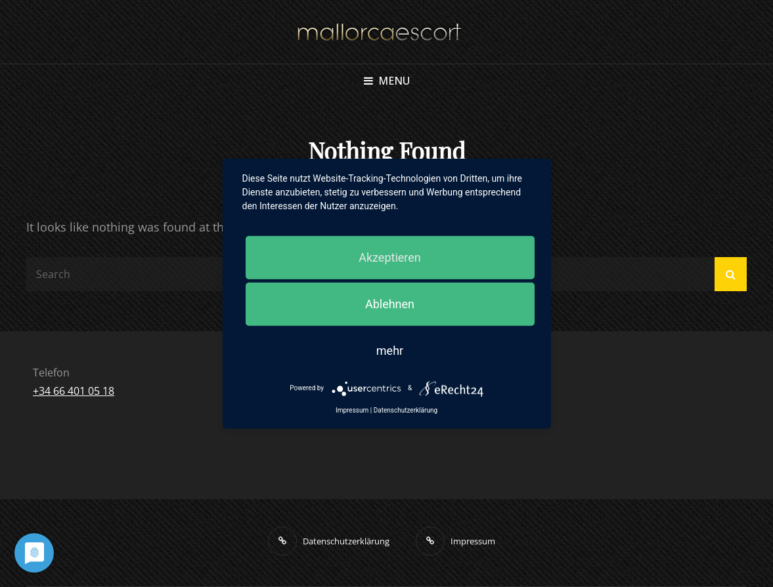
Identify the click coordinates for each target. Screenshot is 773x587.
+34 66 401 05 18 (73, 391)
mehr (389, 350)
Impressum (352, 409)
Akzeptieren (390, 257)
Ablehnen (389, 303)
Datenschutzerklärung (405, 409)
